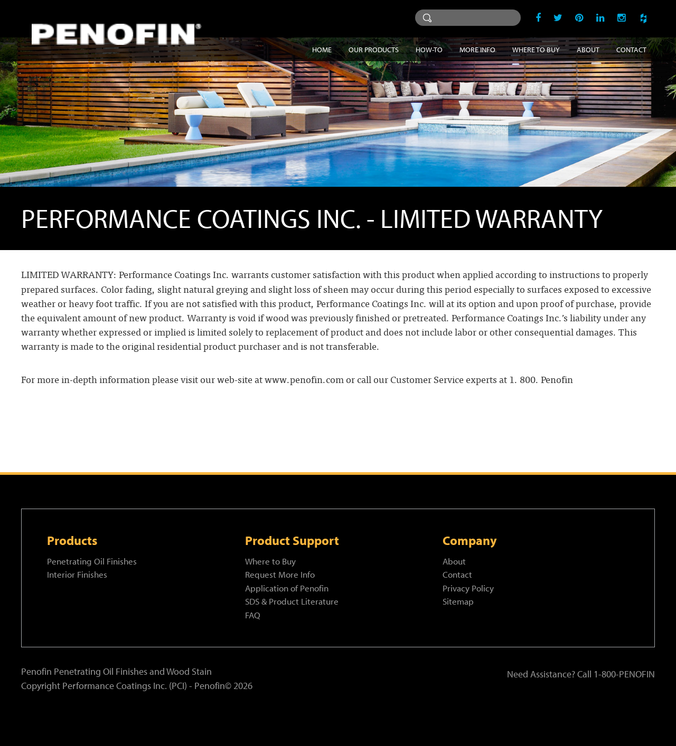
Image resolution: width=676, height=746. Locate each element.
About (588, 49)
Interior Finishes (77, 574)
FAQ (252, 614)
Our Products (374, 49)
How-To (429, 49)
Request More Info (280, 574)
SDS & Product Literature (292, 601)
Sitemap (458, 601)
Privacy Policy (468, 588)
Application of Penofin (286, 588)
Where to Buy (536, 49)
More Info (477, 49)
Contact (631, 49)
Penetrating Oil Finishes (92, 561)
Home (322, 49)
